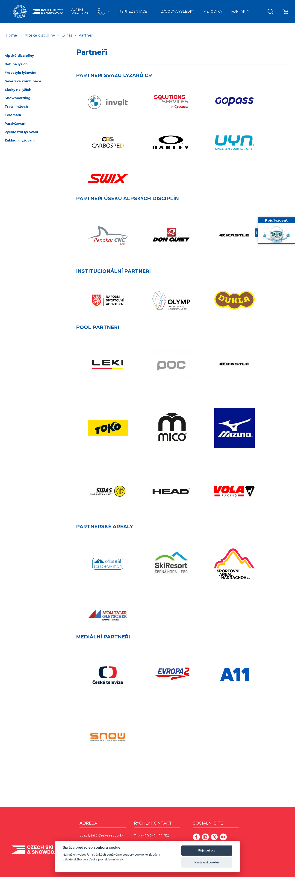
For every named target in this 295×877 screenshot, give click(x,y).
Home (11, 35)
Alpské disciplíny (79, 11)
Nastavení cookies (207, 862)
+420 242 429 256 (155, 836)
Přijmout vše (206, 850)
